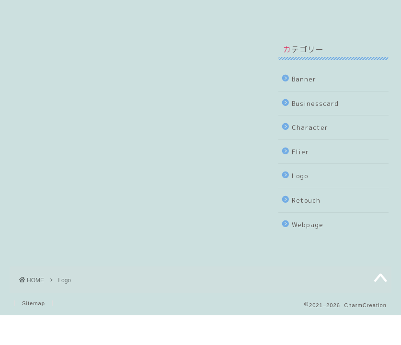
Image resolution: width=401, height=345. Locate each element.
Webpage (307, 224)
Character (310, 127)
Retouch (306, 200)
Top (30, 13)
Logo (300, 175)
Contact (196, 13)
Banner (304, 78)
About (77, 13)
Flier (300, 151)
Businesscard (315, 103)
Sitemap (33, 303)
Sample (134, 13)
